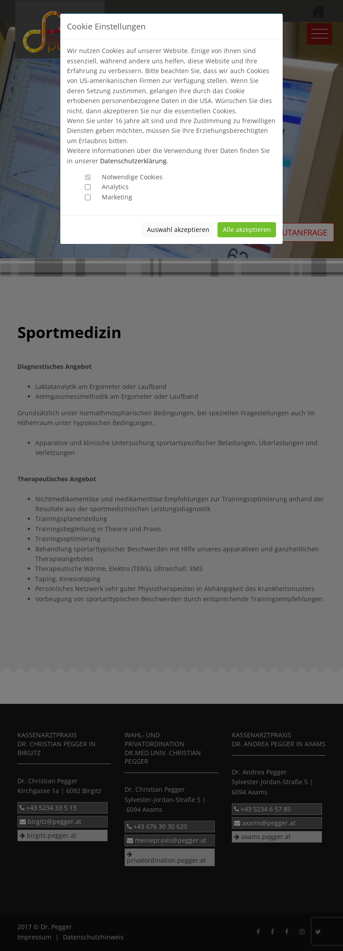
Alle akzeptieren (247, 229)
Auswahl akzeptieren (178, 229)
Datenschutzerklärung (133, 161)
